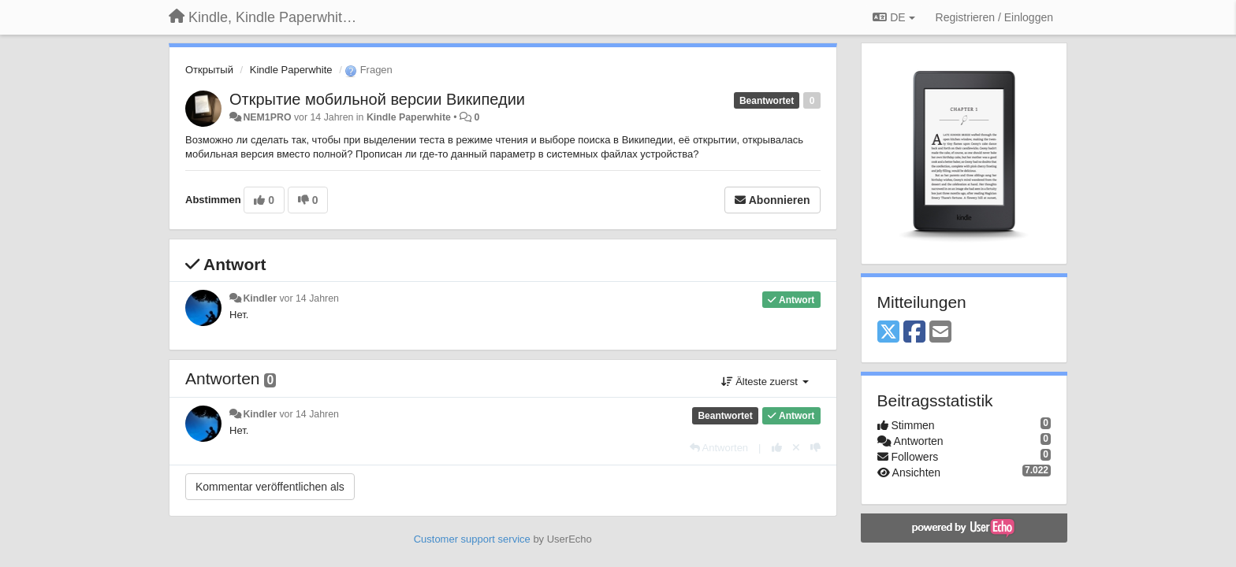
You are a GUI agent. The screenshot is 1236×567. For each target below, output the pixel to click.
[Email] (940, 332)
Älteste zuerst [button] (765, 381)
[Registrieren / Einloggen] (994, 17)
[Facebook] (914, 332)
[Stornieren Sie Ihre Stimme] (796, 448)
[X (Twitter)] (888, 332)
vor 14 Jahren (308, 298)
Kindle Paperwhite (291, 70)
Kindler (260, 298)
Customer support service (472, 539)
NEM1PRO (267, 117)
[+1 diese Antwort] (777, 448)
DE (893, 17)
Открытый (209, 70)
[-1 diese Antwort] (815, 448)
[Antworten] (719, 448)
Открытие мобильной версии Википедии (377, 99)
